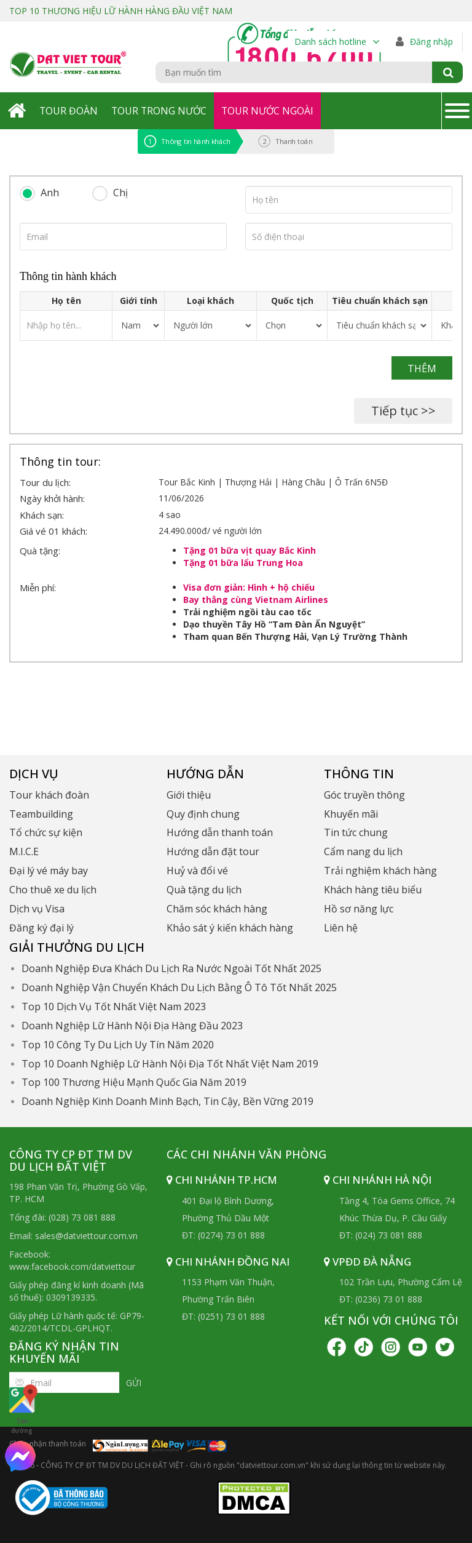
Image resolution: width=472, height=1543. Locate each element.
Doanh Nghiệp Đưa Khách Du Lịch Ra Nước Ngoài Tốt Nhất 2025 (171, 968)
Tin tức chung (356, 832)
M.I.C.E (24, 851)
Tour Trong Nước (160, 111)
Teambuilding (41, 814)
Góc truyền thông (364, 795)
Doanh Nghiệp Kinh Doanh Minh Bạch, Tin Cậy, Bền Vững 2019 (167, 1101)
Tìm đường (22, 1409)
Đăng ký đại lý (41, 928)
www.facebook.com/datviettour (72, 1266)
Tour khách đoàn (49, 795)
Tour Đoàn (68, 111)
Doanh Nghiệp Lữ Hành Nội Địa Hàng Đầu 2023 (132, 1025)
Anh (50, 192)
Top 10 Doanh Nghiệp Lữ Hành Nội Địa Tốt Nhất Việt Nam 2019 (170, 1064)
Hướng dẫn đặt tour (213, 851)
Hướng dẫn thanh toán (220, 832)
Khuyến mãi (351, 814)
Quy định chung (203, 814)
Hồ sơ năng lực (358, 908)
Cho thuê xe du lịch (52, 889)
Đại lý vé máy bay (48, 870)
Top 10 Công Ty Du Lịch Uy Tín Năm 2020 (118, 1044)
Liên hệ (341, 928)
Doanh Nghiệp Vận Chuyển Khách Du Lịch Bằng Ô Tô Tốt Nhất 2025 (179, 987)
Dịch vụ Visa (37, 908)
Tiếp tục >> (403, 410)
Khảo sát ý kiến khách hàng (230, 928)
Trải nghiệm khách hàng (380, 870)
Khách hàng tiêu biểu (373, 889)
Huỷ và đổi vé (197, 870)
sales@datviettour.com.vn (86, 1236)
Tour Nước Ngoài (270, 111)
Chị (120, 192)
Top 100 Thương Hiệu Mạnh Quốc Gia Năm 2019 (134, 1082)
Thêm (421, 368)
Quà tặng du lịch (204, 889)
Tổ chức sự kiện (45, 832)
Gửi (133, 1383)
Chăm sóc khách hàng (217, 908)
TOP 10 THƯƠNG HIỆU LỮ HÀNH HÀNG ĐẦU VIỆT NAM (121, 11)
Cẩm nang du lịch (363, 851)
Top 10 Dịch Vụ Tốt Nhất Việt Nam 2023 (114, 1006)
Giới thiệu (189, 795)
